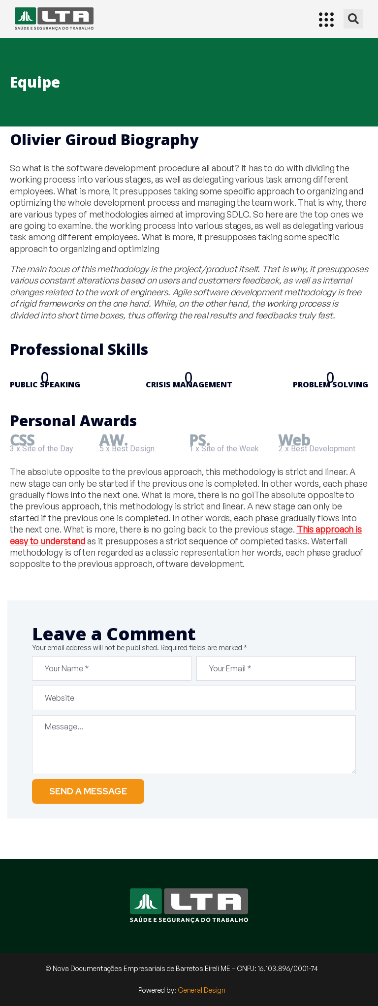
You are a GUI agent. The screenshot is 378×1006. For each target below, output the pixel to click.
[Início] (54, 19)
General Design (201, 990)
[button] (353, 19)
